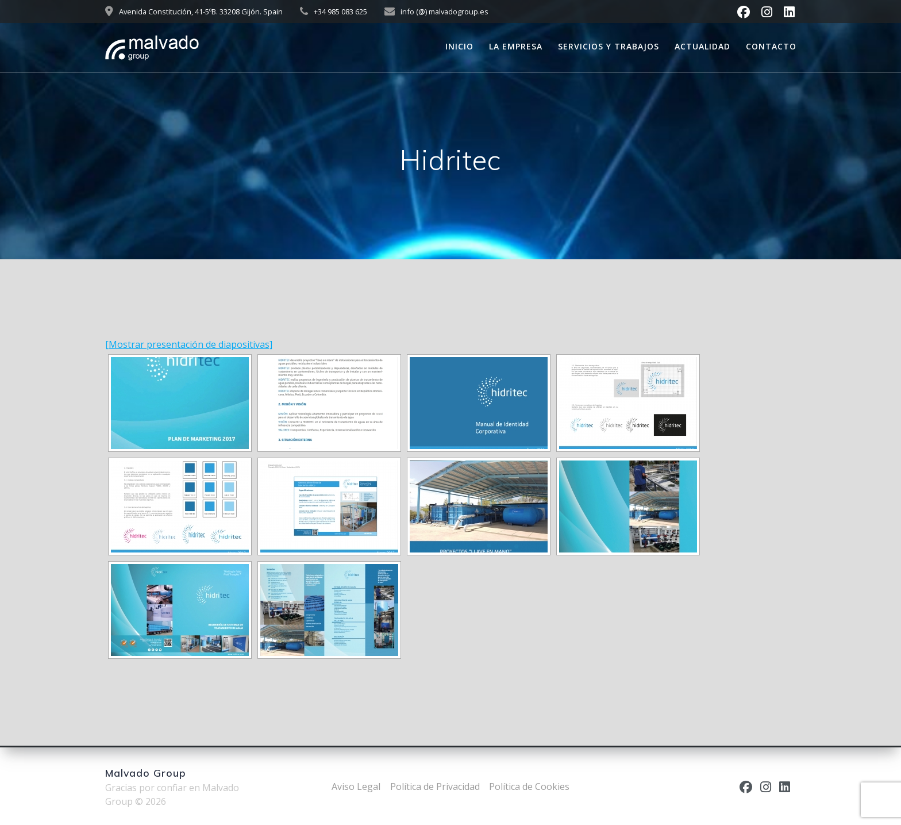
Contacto (771, 46)
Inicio (459, 46)
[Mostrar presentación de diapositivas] (188, 344)
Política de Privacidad (435, 786)
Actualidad (702, 46)
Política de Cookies (529, 786)
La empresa (515, 46)
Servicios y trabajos (608, 46)
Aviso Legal (356, 786)
